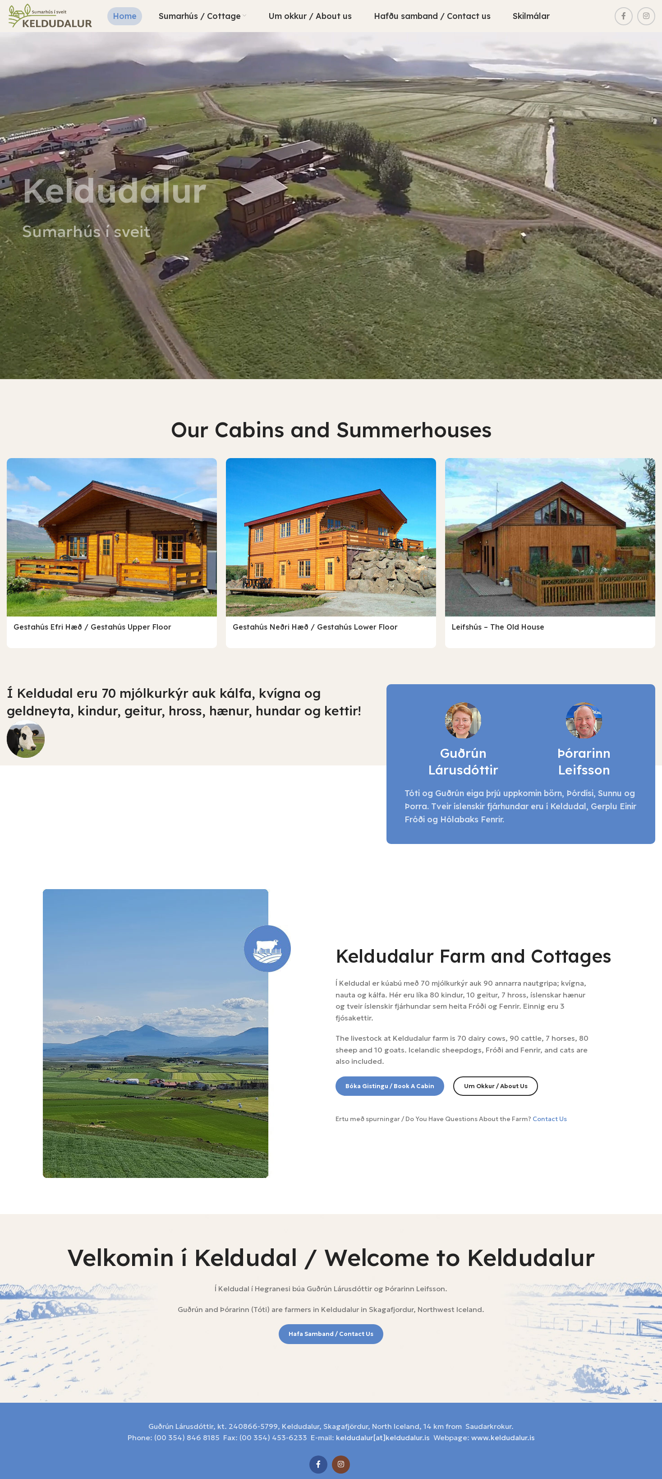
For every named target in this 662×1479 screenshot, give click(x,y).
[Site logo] (56, 17)
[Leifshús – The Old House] (550, 541)
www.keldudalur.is (503, 1427)
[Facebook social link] (624, 18)
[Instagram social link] (646, 18)
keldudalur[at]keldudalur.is (383, 1427)
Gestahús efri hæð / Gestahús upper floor (92, 630)
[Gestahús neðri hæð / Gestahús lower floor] (331, 541)
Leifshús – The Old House (498, 630)
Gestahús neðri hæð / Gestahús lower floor (315, 630)
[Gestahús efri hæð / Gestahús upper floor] (112, 541)
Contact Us (550, 1107)
